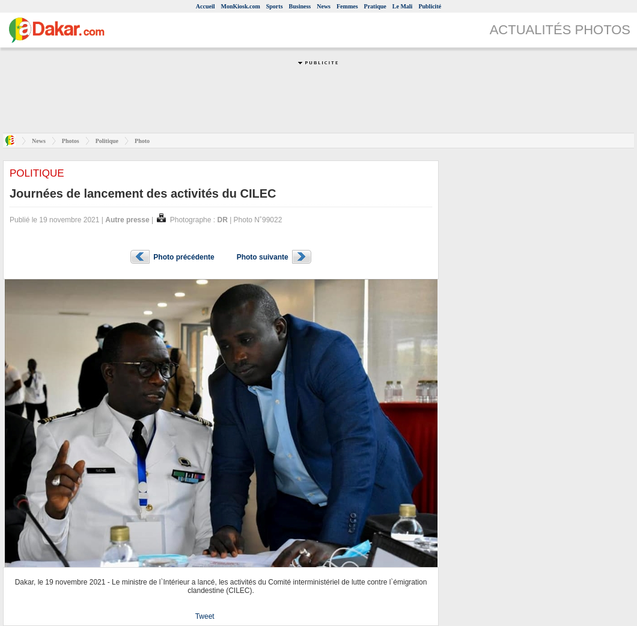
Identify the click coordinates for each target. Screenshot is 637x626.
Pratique (375, 6)
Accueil (205, 6)
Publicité (429, 6)
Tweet (205, 616)
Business (300, 6)
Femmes (347, 6)
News (324, 6)
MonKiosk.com (240, 6)
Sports (274, 6)
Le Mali (402, 6)
